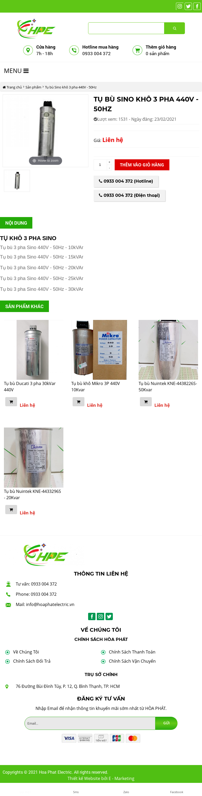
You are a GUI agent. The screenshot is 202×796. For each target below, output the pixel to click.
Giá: (97, 140)
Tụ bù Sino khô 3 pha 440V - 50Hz (71, 87)
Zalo (126, 792)
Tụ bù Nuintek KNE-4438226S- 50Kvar (168, 387)
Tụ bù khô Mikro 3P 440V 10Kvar (95, 387)
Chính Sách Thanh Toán (132, 652)
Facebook (176, 792)
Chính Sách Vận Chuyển (132, 661)
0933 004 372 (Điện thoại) (129, 195)
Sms (76, 792)
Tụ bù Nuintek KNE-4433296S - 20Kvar (32, 494)
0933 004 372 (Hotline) (126, 181)
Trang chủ (12, 87)
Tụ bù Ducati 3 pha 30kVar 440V (30, 387)
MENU (16, 70)
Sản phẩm (33, 87)
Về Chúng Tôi (26, 652)
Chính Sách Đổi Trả (31, 661)
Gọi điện (25, 792)
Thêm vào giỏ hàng (142, 165)
